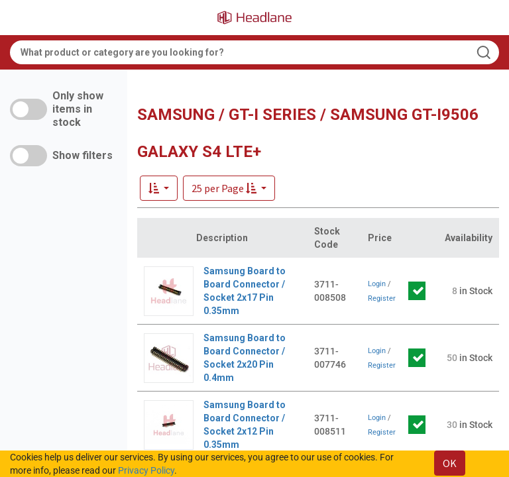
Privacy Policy (146, 470)
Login (377, 284)
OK (450, 463)
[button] (229, 188)
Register (382, 298)
